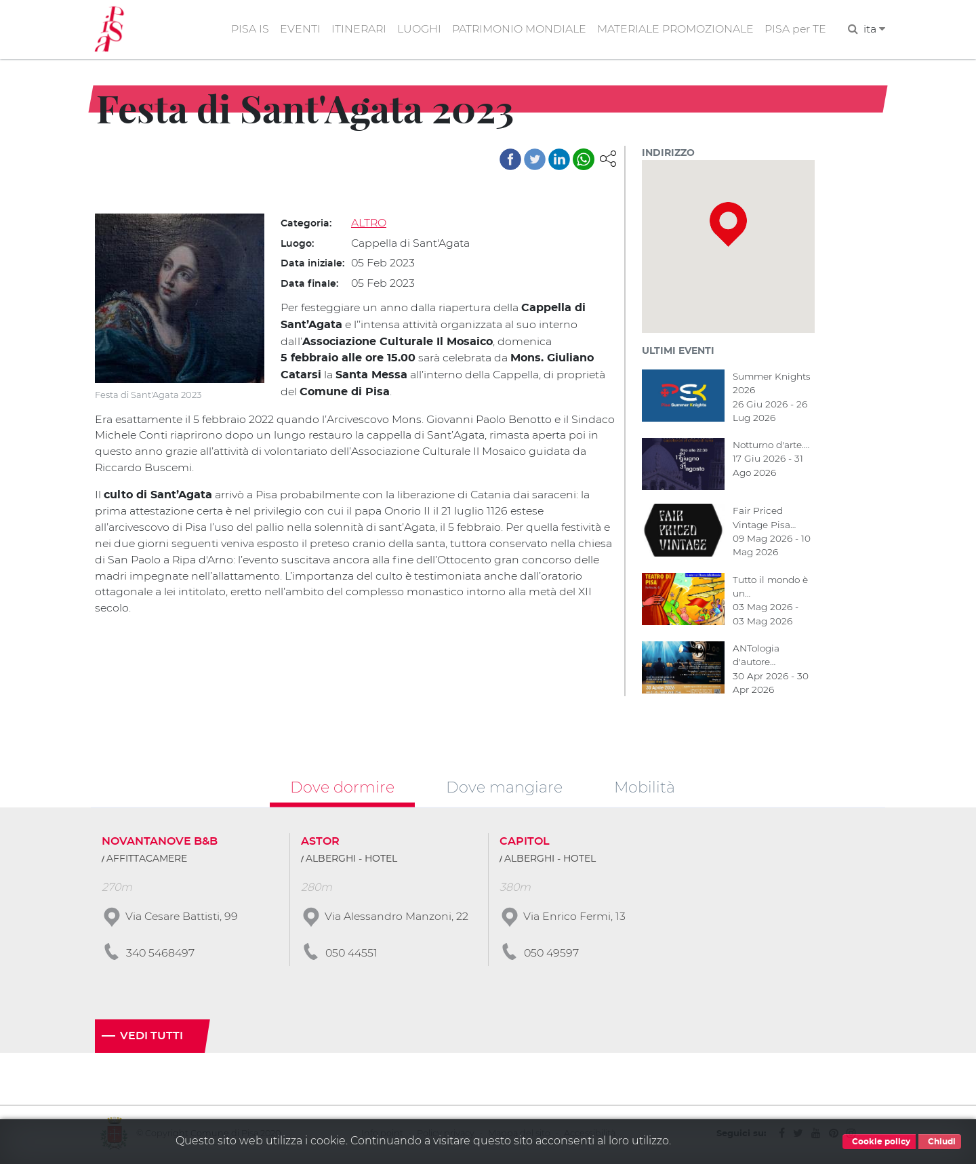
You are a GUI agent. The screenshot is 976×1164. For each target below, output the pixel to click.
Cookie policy (879, 1142)
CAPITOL (525, 843)
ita (874, 29)
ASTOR (320, 843)
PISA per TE (795, 29)
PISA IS (246, 29)
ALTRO (369, 223)
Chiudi (940, 1142)
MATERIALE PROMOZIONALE (674, 29)
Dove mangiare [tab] (504, 788)
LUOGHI (416, 29)
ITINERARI (355, 29)
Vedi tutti (151, 1037)
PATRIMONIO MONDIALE (516, 29)
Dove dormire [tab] (342, 788)
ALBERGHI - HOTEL (351, 861)
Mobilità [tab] (644, 788)
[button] (608, 158)
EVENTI (296, 29)
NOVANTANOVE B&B (160, 843)
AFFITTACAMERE (146, 861)
